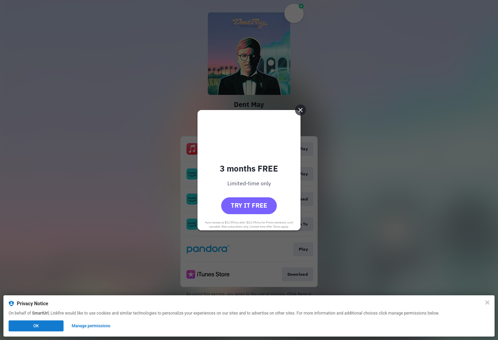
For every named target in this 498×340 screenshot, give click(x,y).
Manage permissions (91, 325)
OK (36, 325)
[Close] (487, 302)
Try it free (249, 205)
